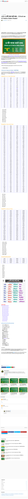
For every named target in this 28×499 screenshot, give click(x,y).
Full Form (14, 486)
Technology (14, 485)
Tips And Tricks (14, 482)
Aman (4, 405)
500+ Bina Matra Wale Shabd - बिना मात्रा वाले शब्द (11, 449)
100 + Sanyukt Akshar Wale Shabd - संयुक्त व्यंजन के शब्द (12, 440)
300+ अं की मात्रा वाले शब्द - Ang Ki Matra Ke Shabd (13, 384)
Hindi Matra (4, 14)
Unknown (4, 399)
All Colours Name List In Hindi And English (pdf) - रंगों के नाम (13, 452)
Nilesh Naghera (6, 370)
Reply (2, 402)
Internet (14, 481)
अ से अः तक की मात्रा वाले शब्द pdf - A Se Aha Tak (4, 393)
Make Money (14, 489)
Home (2, 14)
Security (14, 487)
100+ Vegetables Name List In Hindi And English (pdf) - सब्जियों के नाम (14, 455)
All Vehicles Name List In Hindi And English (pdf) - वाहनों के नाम (13, 443)
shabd (14, 352)
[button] (1, 1)
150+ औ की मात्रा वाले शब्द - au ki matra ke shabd (23, 393)
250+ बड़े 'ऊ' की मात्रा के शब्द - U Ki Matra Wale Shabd (13, 393)
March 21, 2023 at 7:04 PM (5, 406)
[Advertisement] (6, 8)
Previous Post (2, 427)
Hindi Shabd (7, 365)
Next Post (26, 427)
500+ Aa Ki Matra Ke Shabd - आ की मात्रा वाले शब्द (4, 384)
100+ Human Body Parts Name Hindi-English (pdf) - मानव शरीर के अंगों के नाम (15, 446)
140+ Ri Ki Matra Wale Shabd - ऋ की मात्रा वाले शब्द (23, 384)
